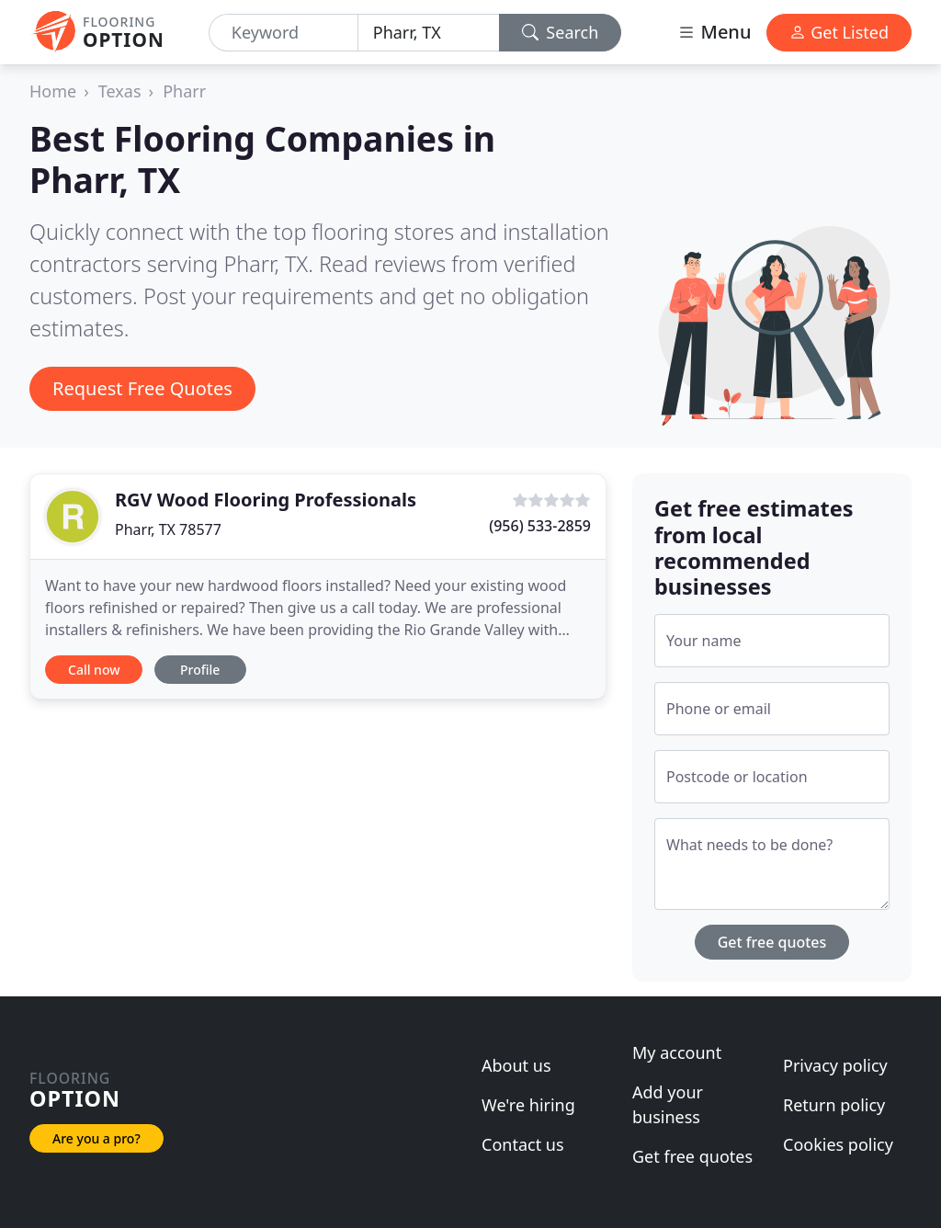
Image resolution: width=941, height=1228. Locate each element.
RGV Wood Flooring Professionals (265, 499)
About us (516, 1065)
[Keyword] (283, 32)
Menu (714, 31)
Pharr (184, 91)
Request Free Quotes (142, 388)
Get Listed (839, 32)
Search (560, 32)
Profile (200, 669)
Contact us (523, 1144)
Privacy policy (835, 1065)
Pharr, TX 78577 (168, 529)
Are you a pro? (96, 1138)
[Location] (428, 32)
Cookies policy (838, 1144)
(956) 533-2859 (540, 526)
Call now (93, 669)
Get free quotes (772, 942)
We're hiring (528, 1105)
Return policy (834, 1105)
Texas (120, 91)
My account (676, 1052)
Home (52, 91)
